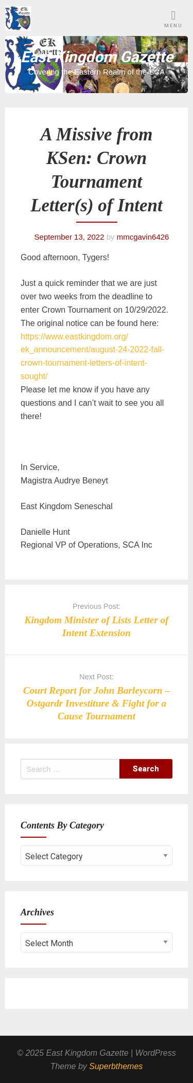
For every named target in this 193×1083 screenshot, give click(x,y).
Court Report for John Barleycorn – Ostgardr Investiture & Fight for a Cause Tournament (96, 703)
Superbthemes (116, 1066)
